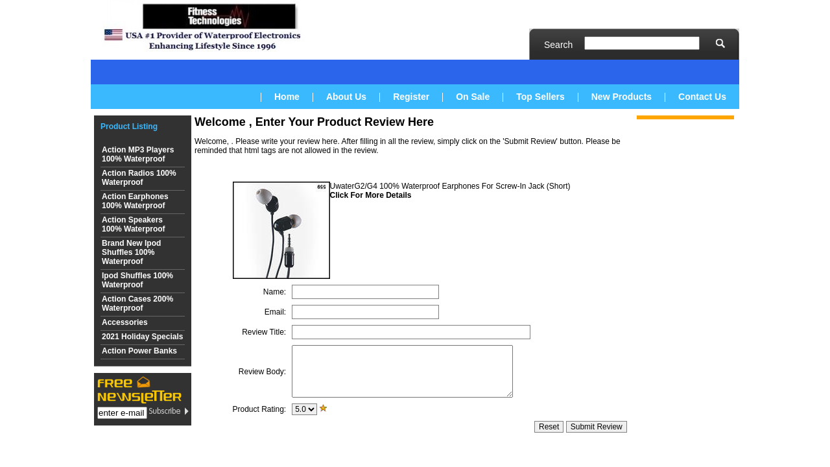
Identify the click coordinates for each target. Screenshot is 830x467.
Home (287, 96)
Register (411, 96)
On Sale (473, 96)
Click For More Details (371, 195)
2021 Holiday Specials (142, 336)
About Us (346, 96)
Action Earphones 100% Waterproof (135, 201)
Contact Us (702, 96)
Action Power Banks (139, 350)
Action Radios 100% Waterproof (139, 178)
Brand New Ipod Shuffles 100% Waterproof (131, 252)
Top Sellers (540, 96)
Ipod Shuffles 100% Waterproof (137, 280)
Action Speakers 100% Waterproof (133, 224)
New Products (621, 96)
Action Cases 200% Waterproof (137, 303)
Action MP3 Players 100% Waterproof (138, 154)
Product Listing (129, 126)
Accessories (125, 322)
